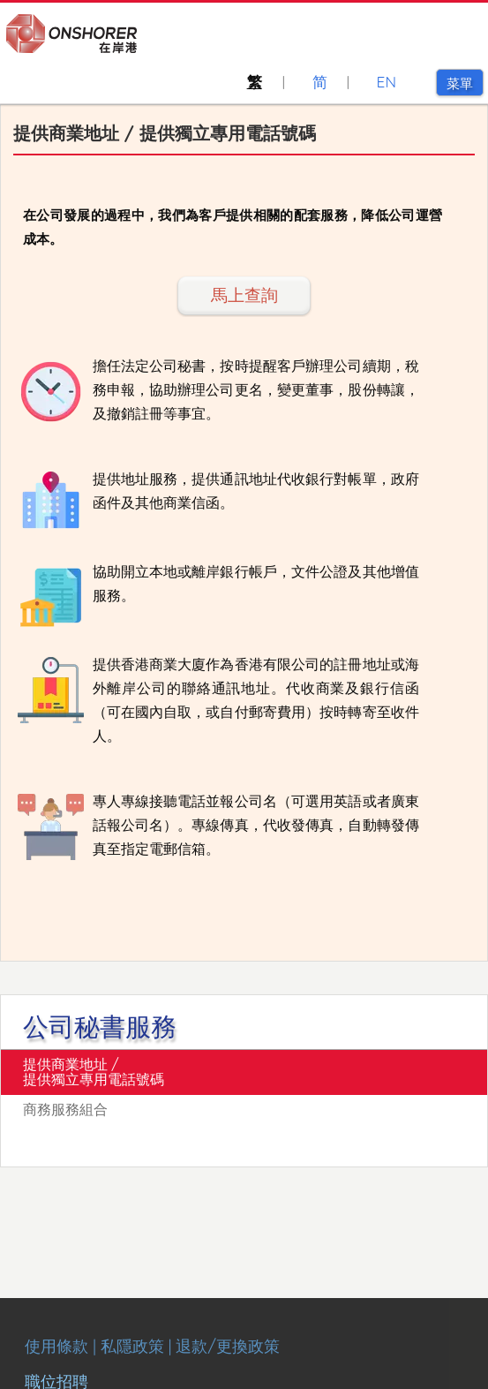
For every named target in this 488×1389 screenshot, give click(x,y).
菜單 (465, 83)
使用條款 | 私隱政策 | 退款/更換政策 (152, 1346)
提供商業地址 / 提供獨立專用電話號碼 (93, 1071)
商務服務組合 (65, 1109)
